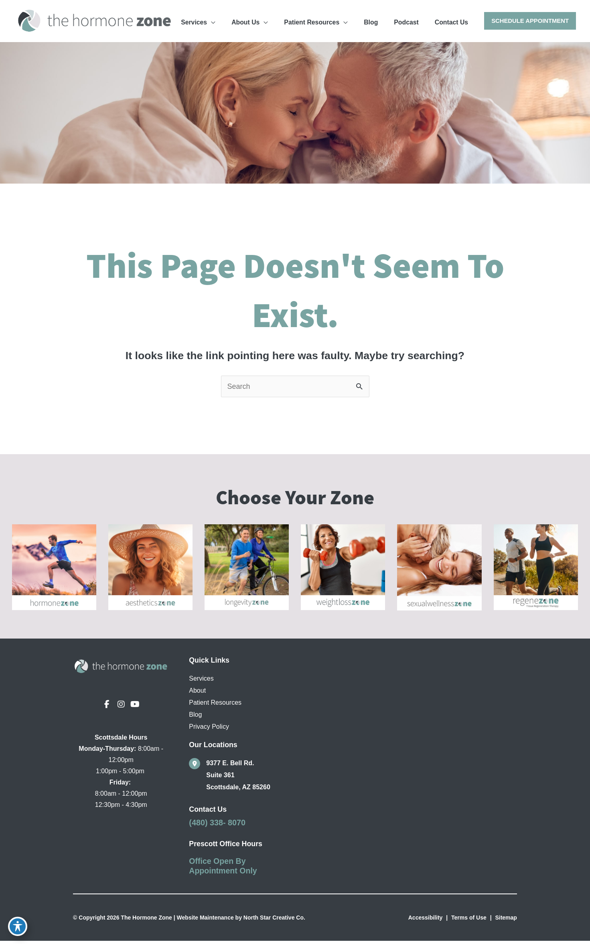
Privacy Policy (209, 729)
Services (201, 681)
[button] (529, 21)
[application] (266, 20)
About (197, 693)
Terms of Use (469, 921)
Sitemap (506, 921)
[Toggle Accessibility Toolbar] (17, 926)
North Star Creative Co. (274, 921)
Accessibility (425, 921)
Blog (195, 717)
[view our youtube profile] (135, 707)
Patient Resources (215, 705)
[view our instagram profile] (121, 707)
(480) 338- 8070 (217, 825)
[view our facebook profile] (107, 707)
